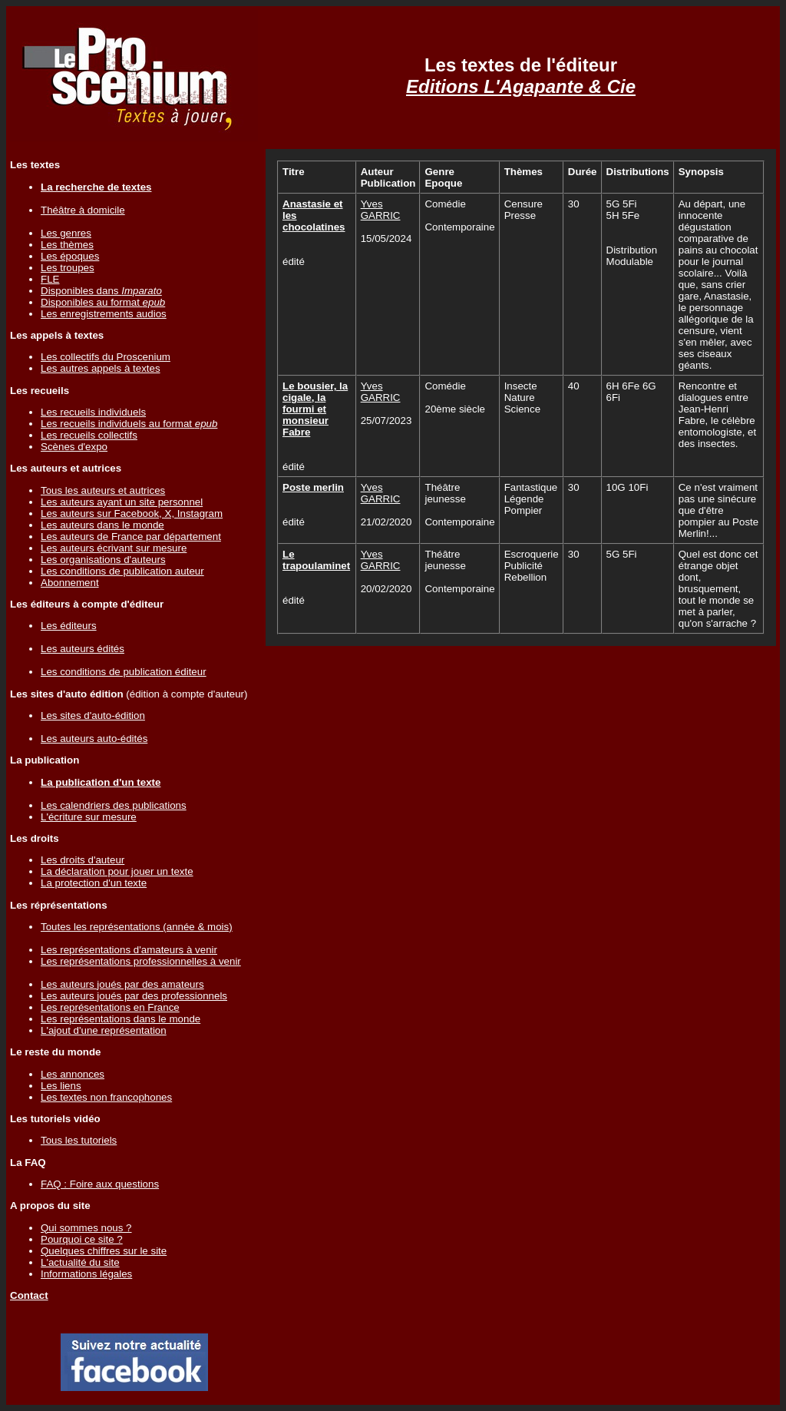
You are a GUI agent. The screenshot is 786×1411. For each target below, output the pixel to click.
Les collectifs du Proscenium (105, 357)
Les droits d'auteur (82, 860)
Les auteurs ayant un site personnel (122, 502)
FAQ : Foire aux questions (100, 1184)
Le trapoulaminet (316, 559)
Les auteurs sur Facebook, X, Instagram (132, 513)
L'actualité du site (80, 1262)
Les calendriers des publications (114, 805)
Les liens (61, 1085)
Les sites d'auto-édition (93, 715)
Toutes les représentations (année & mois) (137, 926)
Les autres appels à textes (100, 368)
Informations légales (86, 1274)
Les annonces (72, 1074)
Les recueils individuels (93, 412)
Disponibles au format (103, 302)
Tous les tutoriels (79, 1140)
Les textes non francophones (106, 1097)
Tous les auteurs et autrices (103, 490)
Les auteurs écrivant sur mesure (114, 548)
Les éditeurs (69, 625)
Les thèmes (67, 244)
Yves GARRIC (381, 209)
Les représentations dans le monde (120, 1019)
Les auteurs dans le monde (102, 525)
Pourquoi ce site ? (82, 1239)
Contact (29, 1295)
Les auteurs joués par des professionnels (134, 996)
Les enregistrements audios (104, 314)
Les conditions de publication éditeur (123, 671)
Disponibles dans (101, 290)
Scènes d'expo (74, 446)
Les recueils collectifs (89, 435)
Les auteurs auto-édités (94, 738)
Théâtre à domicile (83, 210)
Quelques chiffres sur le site (104, 1251)
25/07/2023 (386, 420)
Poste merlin (313, 487)
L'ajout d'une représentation (104, 1030)
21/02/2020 (386, 522)
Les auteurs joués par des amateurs (122, 984)
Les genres (66, 233)
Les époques (70, 256)
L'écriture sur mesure (89, 817)
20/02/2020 (386, 589)
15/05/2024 (386, 238)
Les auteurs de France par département (131, 536)
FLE (50, 279)
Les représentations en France (110, 1007)
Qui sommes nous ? (86, 1228)
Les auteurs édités (82, 648)
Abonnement (70, 582)
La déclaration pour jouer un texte (117, 871)
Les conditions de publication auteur (122, 571)
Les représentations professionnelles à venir (141, 961)
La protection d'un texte (94, 883)
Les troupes (67, 267)
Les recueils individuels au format (129, 423)
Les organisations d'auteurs (103, 559)
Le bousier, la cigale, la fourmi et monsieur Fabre (315, 409)
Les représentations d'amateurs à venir (129, 950)
